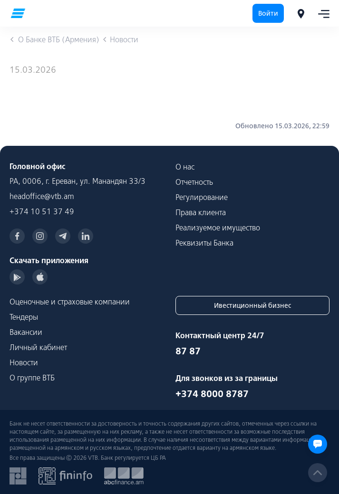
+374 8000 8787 (212, 393)
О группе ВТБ (32, 377)
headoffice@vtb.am (42, 196)
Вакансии (26, 332)
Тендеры (24, 317)
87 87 (188, 351)
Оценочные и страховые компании (70, 301)
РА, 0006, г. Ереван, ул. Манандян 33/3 (77, 181)
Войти (268, 13)
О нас (184, 166)
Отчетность (194, 182)
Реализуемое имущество (217, 227)
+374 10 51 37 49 (42, 211)
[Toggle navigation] (320, 13)
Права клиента (200, 212)
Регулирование (201, 197)
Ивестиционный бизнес (252, 305)
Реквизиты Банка (204, 242)
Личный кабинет (38, 347)
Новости (24, 362)
